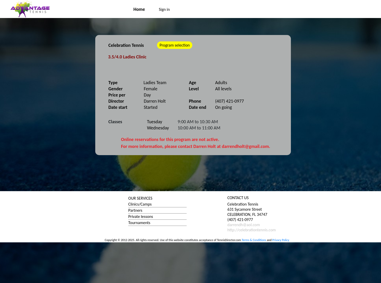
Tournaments (139, 222)
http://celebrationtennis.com (251, 229)
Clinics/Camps (140, 204)
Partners (135, 210)
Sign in (164, 9)
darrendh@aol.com (243, 224)
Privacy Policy (280, 240)
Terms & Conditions (254, 240)
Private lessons (140, 216)
